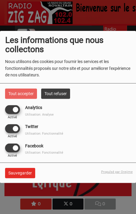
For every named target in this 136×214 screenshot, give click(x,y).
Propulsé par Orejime (117, 172)
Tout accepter (21, 93)
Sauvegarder (20, 172)
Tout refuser (55, 93)
